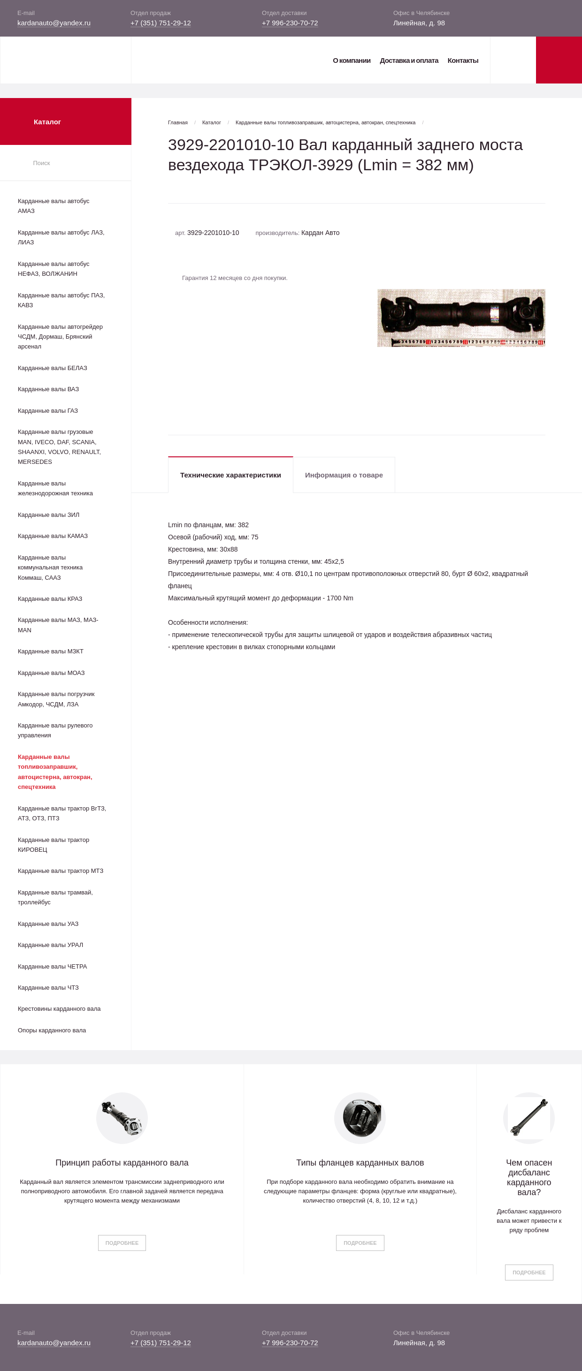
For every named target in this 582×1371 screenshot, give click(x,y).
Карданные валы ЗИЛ (48, 514)
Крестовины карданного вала (59, 1008)
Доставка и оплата (409, 60)
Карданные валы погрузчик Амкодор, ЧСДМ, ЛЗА (56, 698)
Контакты (463, 60)
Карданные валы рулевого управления (55, 730)
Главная (178, 122)
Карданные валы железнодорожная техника (55, 488)
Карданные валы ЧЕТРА (52, 966)
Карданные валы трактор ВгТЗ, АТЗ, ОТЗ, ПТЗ (62, 813)
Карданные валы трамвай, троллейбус (55, 897)
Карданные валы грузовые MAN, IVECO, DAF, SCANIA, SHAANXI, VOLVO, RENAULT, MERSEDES (59, 446)
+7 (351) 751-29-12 (160, 23)
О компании (351, 60)
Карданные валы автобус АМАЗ (54, 205)
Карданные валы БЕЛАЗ (52, 367)
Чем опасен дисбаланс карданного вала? (529, 1177)
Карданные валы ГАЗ (48, 410)
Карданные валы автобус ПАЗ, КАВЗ (61, 300)
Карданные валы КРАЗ (50, 598)
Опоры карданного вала (52, 1030)
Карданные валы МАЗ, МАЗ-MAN (58, 624)
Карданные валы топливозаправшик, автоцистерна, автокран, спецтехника (55, 771)
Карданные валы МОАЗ (51, 672)
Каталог (211, 122)
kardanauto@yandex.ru (54, 23)
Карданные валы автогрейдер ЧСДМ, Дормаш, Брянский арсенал (60, 336)
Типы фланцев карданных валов (360, 1162)
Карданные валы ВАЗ (48, 389)
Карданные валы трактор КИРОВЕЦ (53, 844)
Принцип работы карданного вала (122, 1162)
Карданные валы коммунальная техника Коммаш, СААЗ (50, 567)
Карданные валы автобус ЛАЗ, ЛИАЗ (61, 237)
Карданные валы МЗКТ (51, 651)
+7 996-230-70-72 (290, 23)
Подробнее (122, 1243)
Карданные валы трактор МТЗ (60, 870)
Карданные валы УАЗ (48, 923)
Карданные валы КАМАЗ (53, 535)
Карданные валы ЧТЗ (48, 987)
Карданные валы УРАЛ (50, 944)
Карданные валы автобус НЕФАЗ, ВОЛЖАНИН (54, 268)
